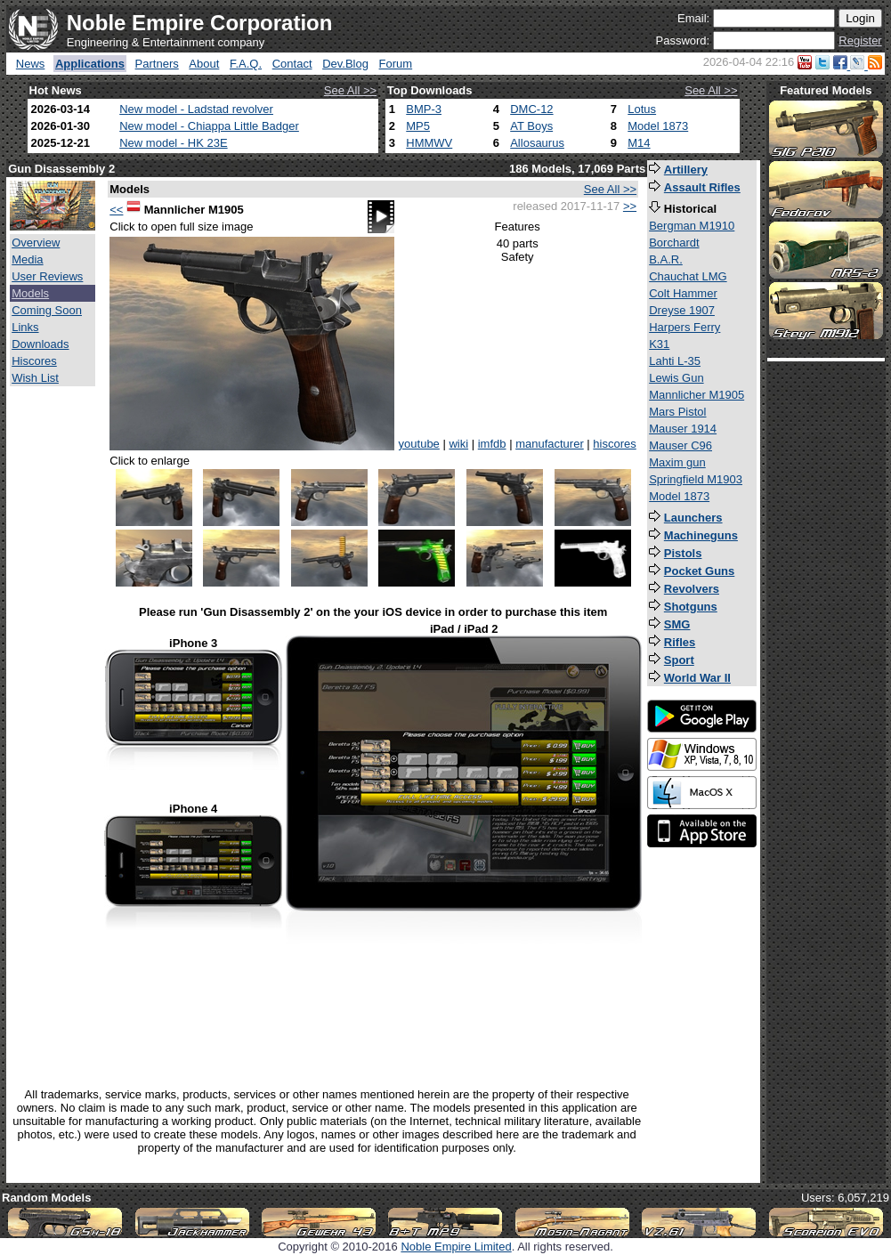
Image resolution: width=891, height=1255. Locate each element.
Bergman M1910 (691, 225)
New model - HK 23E (173, 143)
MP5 (418, 126)
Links (25, 327)
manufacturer (549, 443)
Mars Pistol (677, 411)
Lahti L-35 (675, 361)
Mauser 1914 (683, 428)
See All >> (350, 90)
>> (629, 206)
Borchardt (674, 242)
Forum (396, 63)
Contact (292, 63)
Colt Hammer (683, 293)
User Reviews (47, 276)
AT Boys (531, 126)
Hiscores (34, 361)
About (204, 63)
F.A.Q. (246, 63)
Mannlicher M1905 (696, 394)
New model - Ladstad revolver (196, 109)
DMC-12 (531, 109)
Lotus (642, 109)
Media (27, 259)
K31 (659, 344)
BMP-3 (423, 109)
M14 (639, 143)
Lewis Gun (676, 378)
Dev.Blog (345, 63)
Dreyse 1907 (682, 310)
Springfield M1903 (695, 479)
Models (30, 293)
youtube (419, 443)
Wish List (35, 378)
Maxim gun (677, 462)
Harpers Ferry (684, 327)
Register (859, 40)
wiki (458, 443)
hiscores (614, 443)
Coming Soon (47, 310)
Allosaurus (537, 143)
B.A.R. (666, 259)
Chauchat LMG (687, 276)
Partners (157, 63)
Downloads (40, 344)
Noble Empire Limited (456, 1246)
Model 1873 (658, 126)
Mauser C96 (680, 445)
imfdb (492, 443)
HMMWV (429, 143)
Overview (36, 242)
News (30, 63)
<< (116, 209)
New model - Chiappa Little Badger (209, 126)
